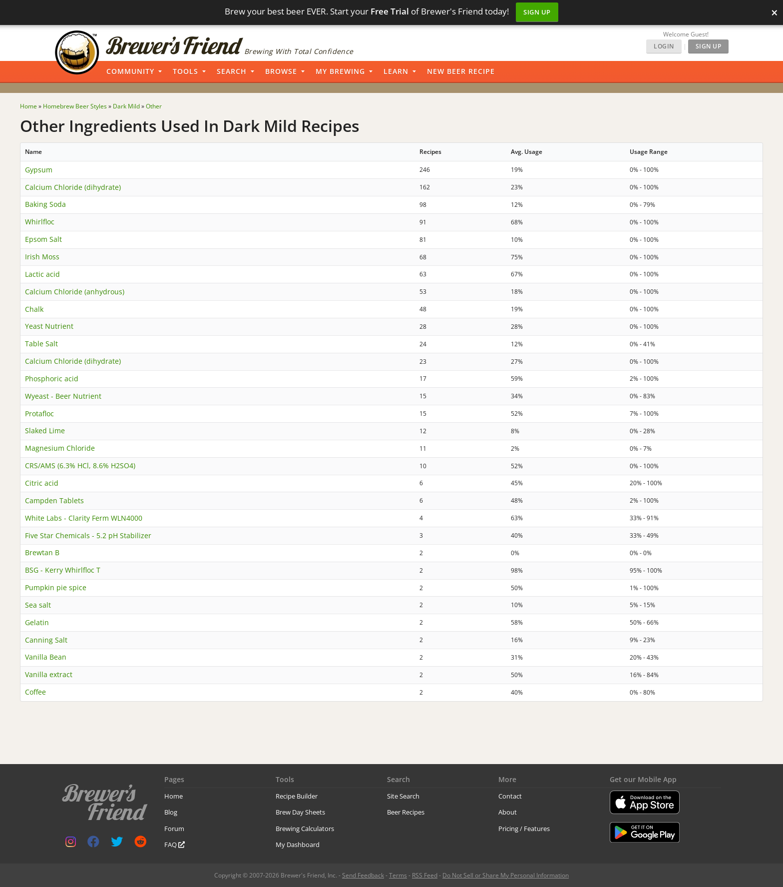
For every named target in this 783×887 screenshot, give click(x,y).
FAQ (174, 844)
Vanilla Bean (45, 657)
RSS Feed (424, 875)
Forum (174, 828)
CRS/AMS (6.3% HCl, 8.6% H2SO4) (80, 465)
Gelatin (37, 622)
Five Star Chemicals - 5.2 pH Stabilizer (88, 535)
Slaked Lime (45, 430)
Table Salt (41, 343)
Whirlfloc (39, 221)
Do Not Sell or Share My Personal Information (505, 875)
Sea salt (38, 605)
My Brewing (340, 71)
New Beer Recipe (461, 71)
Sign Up (537, 11)
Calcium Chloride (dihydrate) (73, 187)
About (507, 812)
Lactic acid (42, 274)
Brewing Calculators (305, 828)
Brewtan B (42, 552)
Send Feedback (363, 875)
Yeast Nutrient (49, 326)
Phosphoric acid (51, 378)
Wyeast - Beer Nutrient (63, 396)
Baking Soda (45, 204)
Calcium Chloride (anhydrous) (74, 291)
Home (173, 796)
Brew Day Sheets (300, 812)
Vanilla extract (48, 674)
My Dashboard (298, 844)
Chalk (34, 309)
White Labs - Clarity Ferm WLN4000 (83, 518)
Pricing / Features (524, 828)
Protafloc (39, 413)
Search (232, 71)
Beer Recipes (405, 812)
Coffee (35, 692)
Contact (510, 796)
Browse (281, 71)
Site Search (403, 796)
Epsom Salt (43, 239)
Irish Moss (42, 256)
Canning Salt (46, 640)
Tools (185, 71)
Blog (170, 812)
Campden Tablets (54, 500)
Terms (398, 875)
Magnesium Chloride (60, 448)
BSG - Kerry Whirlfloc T (62, 570)
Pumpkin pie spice (55, 587)
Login (664, 46)
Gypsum (38, 169)
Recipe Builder (297, 796)
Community (130, 71)
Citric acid (41, 483)
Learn (396, 71)
